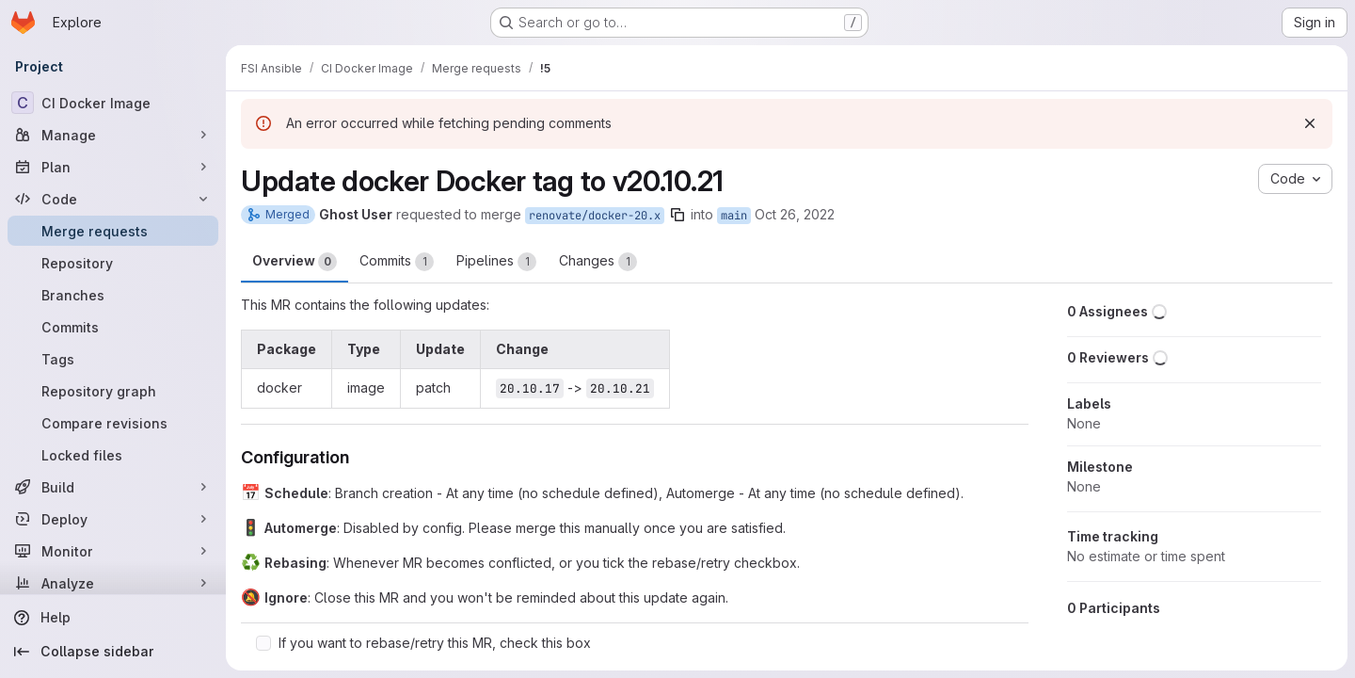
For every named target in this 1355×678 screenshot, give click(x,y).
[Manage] (113, 135)
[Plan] (113, 167)
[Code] (113, 199)
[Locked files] (113, 455)
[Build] (113, 487)
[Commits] (113, 327)
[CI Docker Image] (113, 103)
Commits (396, 261)
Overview (294, 261)
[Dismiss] (1310, 123)
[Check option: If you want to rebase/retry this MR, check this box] (263, 643)
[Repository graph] (113, 391)
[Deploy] (113, 519)
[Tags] (113, 359)
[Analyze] (113, 583)
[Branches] (113, 295)
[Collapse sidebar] (113, 652)
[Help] (113, 618)
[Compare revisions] (113, 423)
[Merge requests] (113, 231)
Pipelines (496, 261)
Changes (598, 261)
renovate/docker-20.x (595, 215)
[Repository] (113, 263)
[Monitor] (113, 551)
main (734, 215)
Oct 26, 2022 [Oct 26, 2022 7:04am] (795, 214)
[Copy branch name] (677, 214)
